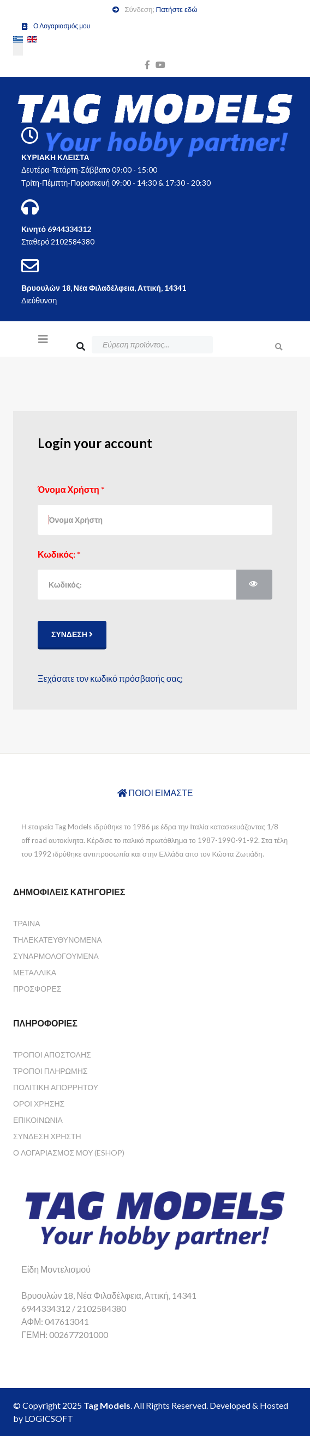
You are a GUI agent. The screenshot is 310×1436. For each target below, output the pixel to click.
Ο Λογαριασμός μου (61, 26)
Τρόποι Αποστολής (52, 1054)
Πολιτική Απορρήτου (55, 1087)
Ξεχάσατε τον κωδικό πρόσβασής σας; (110, 678)
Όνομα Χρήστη (71, 489)
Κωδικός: (59, 554)
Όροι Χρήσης (38, 1103)
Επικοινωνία (38, 1120)
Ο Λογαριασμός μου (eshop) (68, 1152)
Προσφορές (37, 988)
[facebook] (147, 64)
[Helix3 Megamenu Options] (43, 338)
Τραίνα (26, 923)
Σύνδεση (72, 634)
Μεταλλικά (34, 972)
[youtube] (160, 64)
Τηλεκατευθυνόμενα (57, 939)
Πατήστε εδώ (176, 9)
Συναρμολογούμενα (56, 956)
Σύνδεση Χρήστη (47, 1136)
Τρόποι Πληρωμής (50, 1071)
